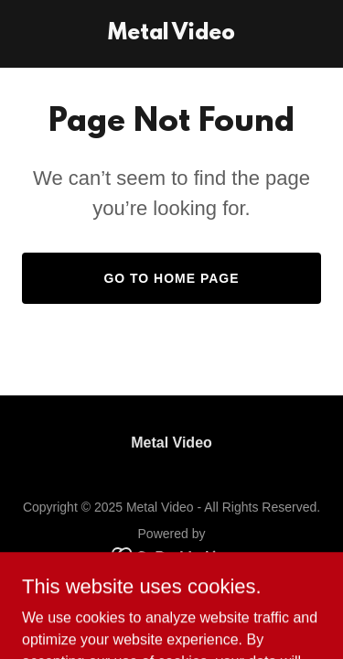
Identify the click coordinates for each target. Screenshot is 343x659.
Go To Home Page (171, 278)
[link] (171, 34)
